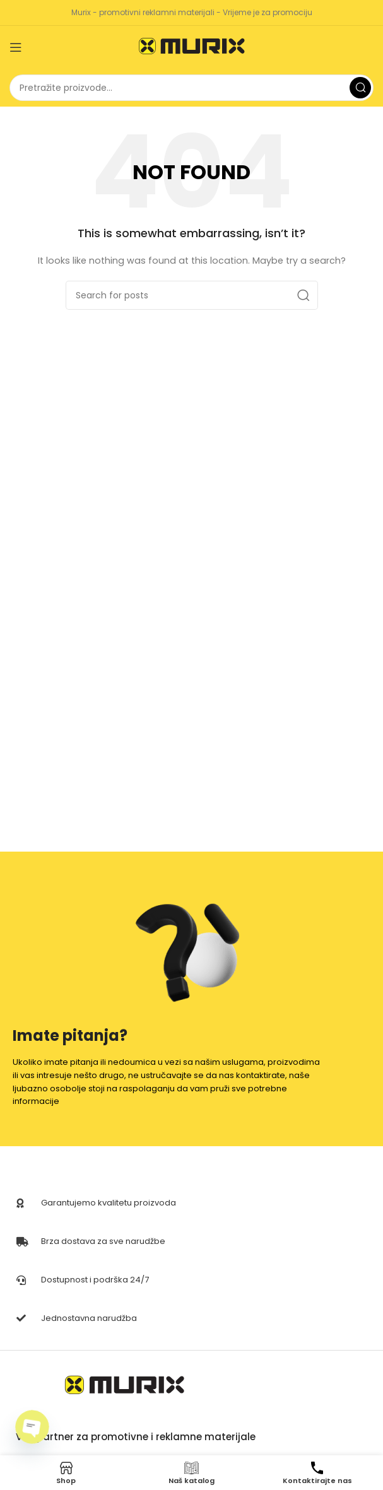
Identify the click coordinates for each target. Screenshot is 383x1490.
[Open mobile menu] (15, 47)
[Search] (191, 87)
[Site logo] (192, 47)
